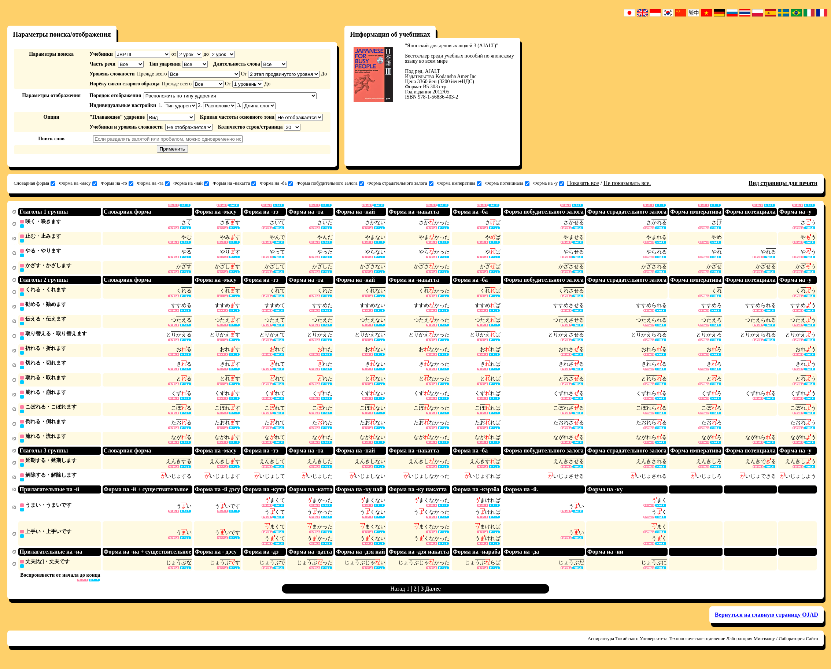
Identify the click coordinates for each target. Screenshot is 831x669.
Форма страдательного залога (400, 183)
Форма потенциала (507, 183)
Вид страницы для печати (783, 183)
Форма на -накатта (234, 183)
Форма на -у (548, 183)
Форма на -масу (78, 183)
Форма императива (459, 183)
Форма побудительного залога (329, 183)
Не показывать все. (627, 183)
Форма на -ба (276, 183)
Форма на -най (191, 183)
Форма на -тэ (117, 183)
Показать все (583, 183)
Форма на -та (153, 183)
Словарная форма (34, 183)
